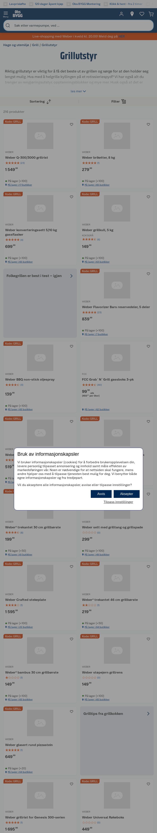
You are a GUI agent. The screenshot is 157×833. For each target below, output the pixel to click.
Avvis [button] (101, 494)
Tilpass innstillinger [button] (118, 502)
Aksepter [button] (126, 494)
